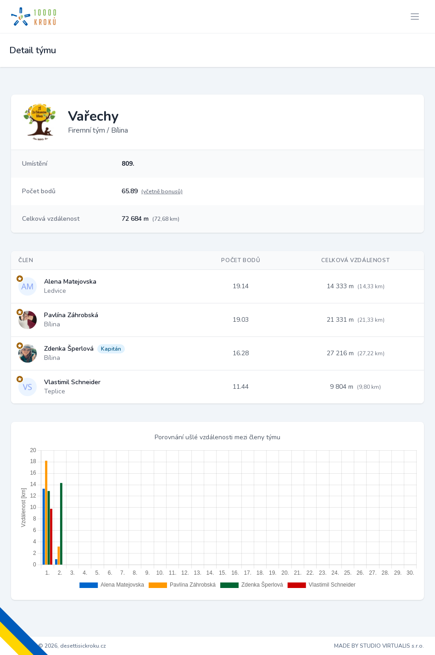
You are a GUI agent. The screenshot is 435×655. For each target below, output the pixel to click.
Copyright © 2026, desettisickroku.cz (58, 645)
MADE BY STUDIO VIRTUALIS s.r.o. (379, 645)
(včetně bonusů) (162, 191)
